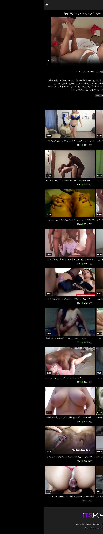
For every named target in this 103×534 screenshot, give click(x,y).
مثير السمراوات (57, 95)
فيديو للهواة (70, 95)
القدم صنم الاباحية (82, 95)
